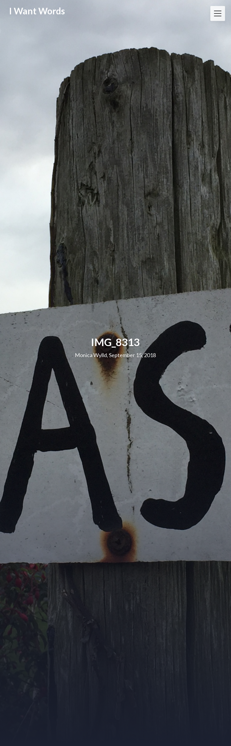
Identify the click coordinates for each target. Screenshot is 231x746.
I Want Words (37, 11)
